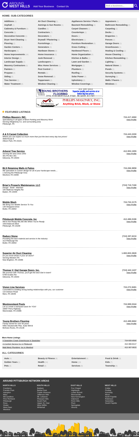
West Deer (7, 407)
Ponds (108, 69)
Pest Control (44, 69)
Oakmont (75, 399)
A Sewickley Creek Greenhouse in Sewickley (21, 341)
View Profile (131, 120)
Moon (107, 395)
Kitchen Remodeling (115, 58)
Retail (41, 366)
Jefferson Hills (43, 395)
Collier (108, 388)
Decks (108, 32)
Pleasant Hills (43, 399)
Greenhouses (112, 47)
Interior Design (11, 58)
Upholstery (77, 80)
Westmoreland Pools (14, 304)
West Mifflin (42, 405)
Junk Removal (45, 58)
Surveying (110, 76)
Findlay (108, 390)
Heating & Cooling (114, 51)
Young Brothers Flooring (16, 321)
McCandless (8, 397)
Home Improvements (14, 54)
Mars (5, 395)
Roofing (75, 73)
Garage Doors (112, 43)
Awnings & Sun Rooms (49, 25)
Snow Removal (45, 76)
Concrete (8, 32)
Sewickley (109, 401)
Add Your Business (43, 6)
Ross (5, 403)
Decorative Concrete (14, 36)
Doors (75, 36)
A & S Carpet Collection (15, 134)
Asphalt (8, 25)
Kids (107, 362)
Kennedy (109, 392)
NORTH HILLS (9, 385)
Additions (9, 21)
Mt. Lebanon (42, 397)
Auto (6, 358)
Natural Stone (112, 65)
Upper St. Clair (43, 403)
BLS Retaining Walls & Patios (18, 168)
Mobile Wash (9, 202)
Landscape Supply (13, 62)
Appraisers (110, 21)
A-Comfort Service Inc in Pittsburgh (17, 344)
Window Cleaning (46, 84)
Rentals (41, 73)
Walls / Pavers (112, 80)
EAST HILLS (76, 385)
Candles (42, 28)
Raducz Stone (10, 236)
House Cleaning (113, 54)
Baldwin (40, 388)
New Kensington (78, 397)
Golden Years (10, 362)
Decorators (43, 36)
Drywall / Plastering (47, 40)
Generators (43, 47)
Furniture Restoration (82, 43)
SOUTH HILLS (43, 385)
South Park (41, 401)
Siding (7, 76)
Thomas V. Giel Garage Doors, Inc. (21, 270)
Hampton (7, 392)
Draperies (110, 36)
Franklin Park (8, 390)
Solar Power (78, 76)
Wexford (6, 409)
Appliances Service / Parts (85, 21)
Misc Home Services (48, 65)
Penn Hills (75, 401)
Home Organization (81, 54)
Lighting (109, 62)
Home (74, 362)
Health (41, 362)
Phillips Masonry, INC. (14, 117)
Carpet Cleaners (80, 28)
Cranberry (7, 388)
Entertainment (79, 358)
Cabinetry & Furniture (15, 28)
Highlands (75, 390)
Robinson (109, 399)
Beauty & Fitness (46, 358)
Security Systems (114, 73)
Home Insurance (46, 54)
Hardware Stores (46, 51)
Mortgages (77, 65)
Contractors (44, 32)
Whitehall (41, 407)
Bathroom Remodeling (116, 25)
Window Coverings (81, 84)
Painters (8, 69)
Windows (109, 84)
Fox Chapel (76, 388)
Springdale (75, 405)
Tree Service (10, 80)
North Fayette (111, 397)
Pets (6, 366)
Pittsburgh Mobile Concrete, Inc (20, 219)
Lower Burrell (76, 392)
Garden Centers (12, 47)
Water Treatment (12, 84)
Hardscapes (10, 51)
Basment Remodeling (82, 25)
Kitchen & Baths (80, 58)
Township (110, 366)
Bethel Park (42, 390)
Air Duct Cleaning (46, 21)
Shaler (6, 405)
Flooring (8, 43)
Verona (74, 407)
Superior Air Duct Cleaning (17, 253)
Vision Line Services (14, 287)
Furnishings (44, 43)
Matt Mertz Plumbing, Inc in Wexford (18, 347)
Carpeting (110, 28)
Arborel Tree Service (14, 151)
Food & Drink (111, 358)
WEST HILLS (110, 385)
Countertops (78, 32)
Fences (109, 40)
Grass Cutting (78, 47)
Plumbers (76, 69)
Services (76, 366)
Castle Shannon (44, 392)
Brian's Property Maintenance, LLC (21, 185)
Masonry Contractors (14, 65)
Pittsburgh (7, 401)
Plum (73, 403)
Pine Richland (9, 399)
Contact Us (63, 6)
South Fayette (111, 403)
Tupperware (44, 80)
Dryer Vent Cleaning (14, 40)
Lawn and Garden (80, 62)
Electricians (77, 40)
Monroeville (76, 395)
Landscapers (44, 62)
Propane (8, 73)
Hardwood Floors (80, 51)
